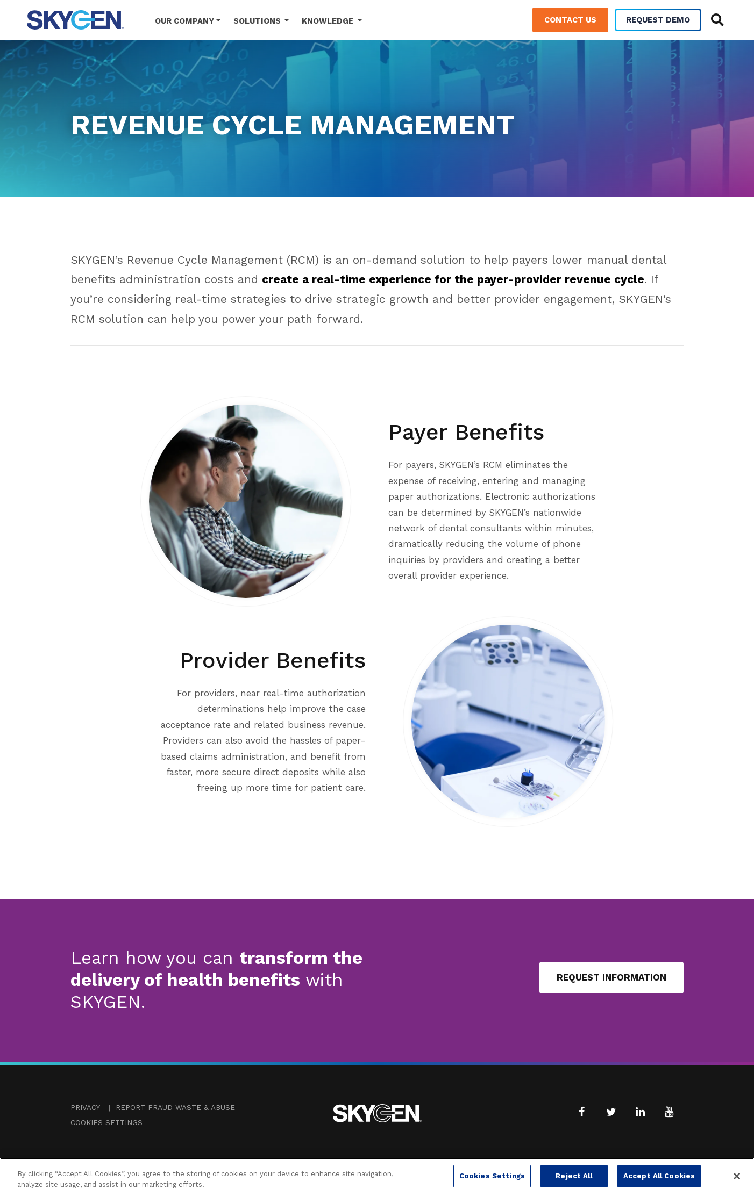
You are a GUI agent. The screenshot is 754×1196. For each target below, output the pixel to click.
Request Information (611, 977)
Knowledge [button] (328, 21)
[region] (377, 1177)
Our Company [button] (184, 21)
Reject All (574, 1176)
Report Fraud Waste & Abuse (175, 1108)
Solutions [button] (258, 21)
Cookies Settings (106, 1123)
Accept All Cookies (659, 1176)
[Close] (737, 1176)
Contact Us (570, 20)
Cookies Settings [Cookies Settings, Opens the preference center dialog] (492, 1176)
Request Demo (658, 20)
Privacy (85, 1108)
